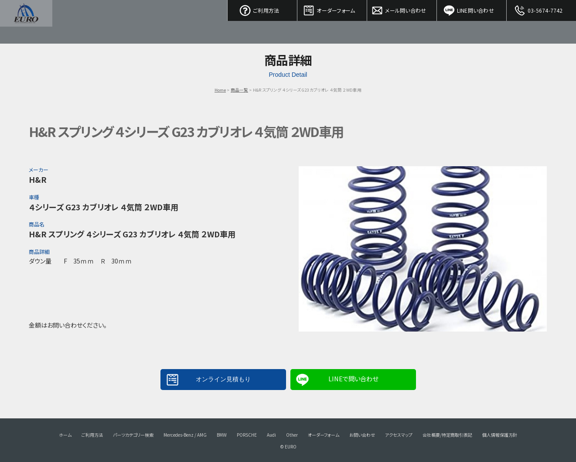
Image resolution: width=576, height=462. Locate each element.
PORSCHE (247, 434)
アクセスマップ (398, 434)
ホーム (65, 434)
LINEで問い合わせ (353, 378)
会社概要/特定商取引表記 (447, 434)
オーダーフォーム (332, 8)
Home (220, 90)
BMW (222, 434)
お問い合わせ (362, 434)
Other (292, 434)
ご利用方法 (262, 8)
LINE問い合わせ (471, 8)
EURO (26, 22)
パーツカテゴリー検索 (133, 434)
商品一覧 (239, 90)
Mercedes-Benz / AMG (185, 434)
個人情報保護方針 (499, 434)
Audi (271, 434)
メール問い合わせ (402, 8)
